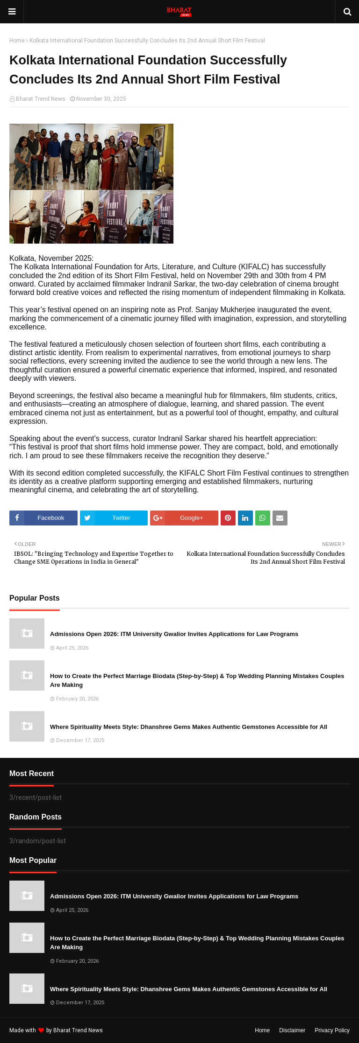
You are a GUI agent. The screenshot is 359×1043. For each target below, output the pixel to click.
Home (17, 40)
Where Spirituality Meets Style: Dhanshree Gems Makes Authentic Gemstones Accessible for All (188, 726)
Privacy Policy (332, 1030)
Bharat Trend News (40, 99)
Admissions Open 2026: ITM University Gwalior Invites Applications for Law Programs (174, 633)
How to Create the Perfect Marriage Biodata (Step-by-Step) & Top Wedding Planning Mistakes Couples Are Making (197, 680)
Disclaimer (292, 1030)
